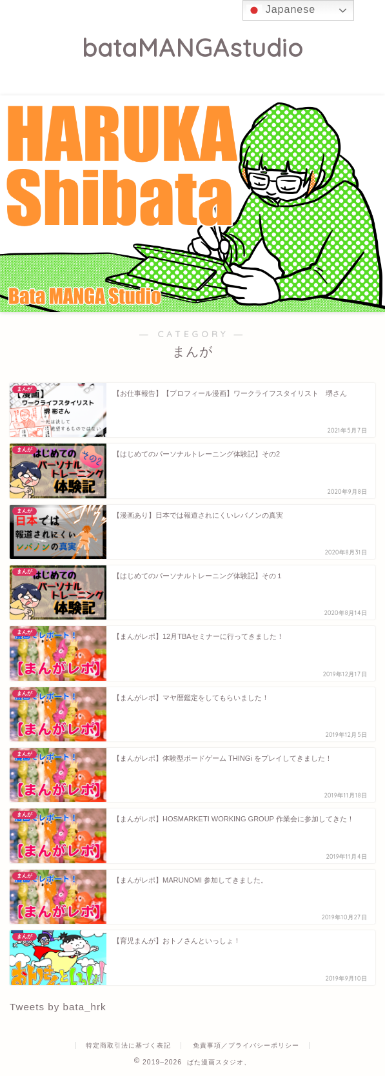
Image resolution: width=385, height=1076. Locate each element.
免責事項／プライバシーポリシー (246, 1045)
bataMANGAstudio (192, 47)
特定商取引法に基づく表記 (128, 1045)
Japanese (280, 10)
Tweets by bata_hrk (58, 1006)
